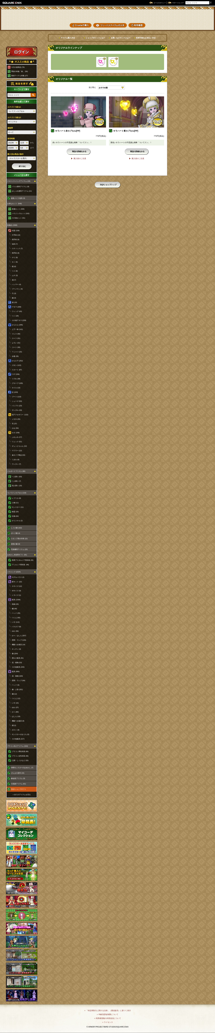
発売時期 (11, 139)
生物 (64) (15, 516)
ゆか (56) (15, 631)
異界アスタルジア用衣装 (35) (22, 560)
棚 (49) (14, 609)
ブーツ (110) (16, 397)
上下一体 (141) (17, 329)
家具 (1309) (16, 600)
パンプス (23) (17, 406)
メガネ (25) (16, 419)
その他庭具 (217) (18, 739)
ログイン (21, 51)
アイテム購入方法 (68, 38)
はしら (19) (16, 716)
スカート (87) (17, 370)
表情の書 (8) (15, 544)
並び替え (92, 87)
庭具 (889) (16, 671)
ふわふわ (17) (17, 437)
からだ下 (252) (17, 361)
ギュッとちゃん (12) (19, 446)
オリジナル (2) (17, 521)
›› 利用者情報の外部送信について (107, 1018)
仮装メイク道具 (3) (18, 198)
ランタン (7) (16, 464)
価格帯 (10, 128)
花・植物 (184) (17, 676)
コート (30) (16, 347)
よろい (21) (16, 343)
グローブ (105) (17, 383)
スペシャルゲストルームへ (21, 40)
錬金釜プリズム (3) (18, 778)
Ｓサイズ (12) (17, 586)
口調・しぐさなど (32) (20, 760)
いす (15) (15, 703)
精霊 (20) (15, 512)
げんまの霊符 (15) (17, 773)
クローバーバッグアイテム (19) (18, 181)
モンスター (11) (18, 507)
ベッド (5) (15, 685)
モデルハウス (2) (18, 577)
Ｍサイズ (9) (16, 591)
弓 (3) (14, 293)
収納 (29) (15, 604)
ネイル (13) (16, 388)
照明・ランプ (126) (19, 640)
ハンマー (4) (16, 284)
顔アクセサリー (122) (20, 415)
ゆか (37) (15, 707)
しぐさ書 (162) (16, 528)
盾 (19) (14, 302)
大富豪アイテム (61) (18, 784)
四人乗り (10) (17, 485)
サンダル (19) (17, 410)
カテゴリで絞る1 (14, 107)
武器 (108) (16, 230)
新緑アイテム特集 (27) (19, 75)
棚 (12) (14, 694)
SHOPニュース (201, 25)
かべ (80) (15, 712)
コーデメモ (201, 19)
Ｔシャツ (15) (17, 352)
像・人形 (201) (17, 689)
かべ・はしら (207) (19, 635)
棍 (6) (14, 266)
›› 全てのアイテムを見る (22, 794)
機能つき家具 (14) (18, 644)
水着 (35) (15, 356)
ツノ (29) (15, 316)
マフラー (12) (17, 450)
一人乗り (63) (17, 477)
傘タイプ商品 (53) (18, 455)
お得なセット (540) (14, 203)
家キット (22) (17, 582)
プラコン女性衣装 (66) (20, 756)
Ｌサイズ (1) (16, 595)
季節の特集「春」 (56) (19, 71)
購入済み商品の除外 (15, 154)
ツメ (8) (15, 271)
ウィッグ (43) (17, 311)
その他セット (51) (18, 218)
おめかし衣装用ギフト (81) (17, 555)
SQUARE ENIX (12, 3)
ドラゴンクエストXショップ (107, 15)
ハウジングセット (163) (20, 213)
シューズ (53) (17, 401)
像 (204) (15, 653)
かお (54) (15, 428)
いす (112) (16, 622)
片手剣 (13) (16, 235)
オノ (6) (15, 262)
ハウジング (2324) (14, 572)
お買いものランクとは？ (120, 38)
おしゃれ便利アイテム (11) (22, 191)
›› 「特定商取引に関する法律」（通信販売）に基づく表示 (107, 1010)
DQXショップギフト (18, 789)
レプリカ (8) (16, 498)
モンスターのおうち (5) (20, 734)
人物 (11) (15, 503)
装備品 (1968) (12, 225)
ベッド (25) (16, 613)
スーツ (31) (16, 338)
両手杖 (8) (15, 253)
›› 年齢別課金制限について (107, 1014)
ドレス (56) (16, 334)
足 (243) (15, 392)
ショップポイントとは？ (95, 38)
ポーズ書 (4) (15, 533)
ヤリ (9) (15, 257)
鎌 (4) (14, 298)
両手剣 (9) (15, 239)
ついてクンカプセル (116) (16, 493)
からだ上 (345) (17, 325)
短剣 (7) (15, 244)
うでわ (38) (16, 379)
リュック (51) (17, 441)
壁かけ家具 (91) (18, 658)
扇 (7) (14, 280)
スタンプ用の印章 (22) (19, 538)
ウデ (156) (16, 374)
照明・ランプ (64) (18, 680)
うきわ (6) (15, 459)
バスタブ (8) (16, 626)
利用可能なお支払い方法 (146, 38)
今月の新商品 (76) (18, 67)
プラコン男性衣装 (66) (20, 751)
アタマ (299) (16, 307)
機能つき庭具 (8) (18, 721)
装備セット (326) (18, 209)
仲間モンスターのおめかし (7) (22, 768)
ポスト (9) (15, 730)
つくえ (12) (16, 698)
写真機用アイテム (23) (19, 549)
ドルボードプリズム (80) (16, 471)
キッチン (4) (16, 649)
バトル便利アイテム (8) (20, 186)
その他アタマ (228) (19, 320)
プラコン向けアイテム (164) (17, 746)
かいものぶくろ (201, 14)
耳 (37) (14, 424)
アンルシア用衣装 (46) (20, 565)
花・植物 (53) (17, 662)
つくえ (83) (16, 618)
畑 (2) (14, 725)
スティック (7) (17, 248)
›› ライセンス (107, 1022)
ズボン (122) (16, 365)
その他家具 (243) (18, 667)
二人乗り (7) (16, 481)
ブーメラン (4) (17, 289)
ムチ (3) (15, 275)
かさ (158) (16, 432)
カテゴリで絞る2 (14, 117)
